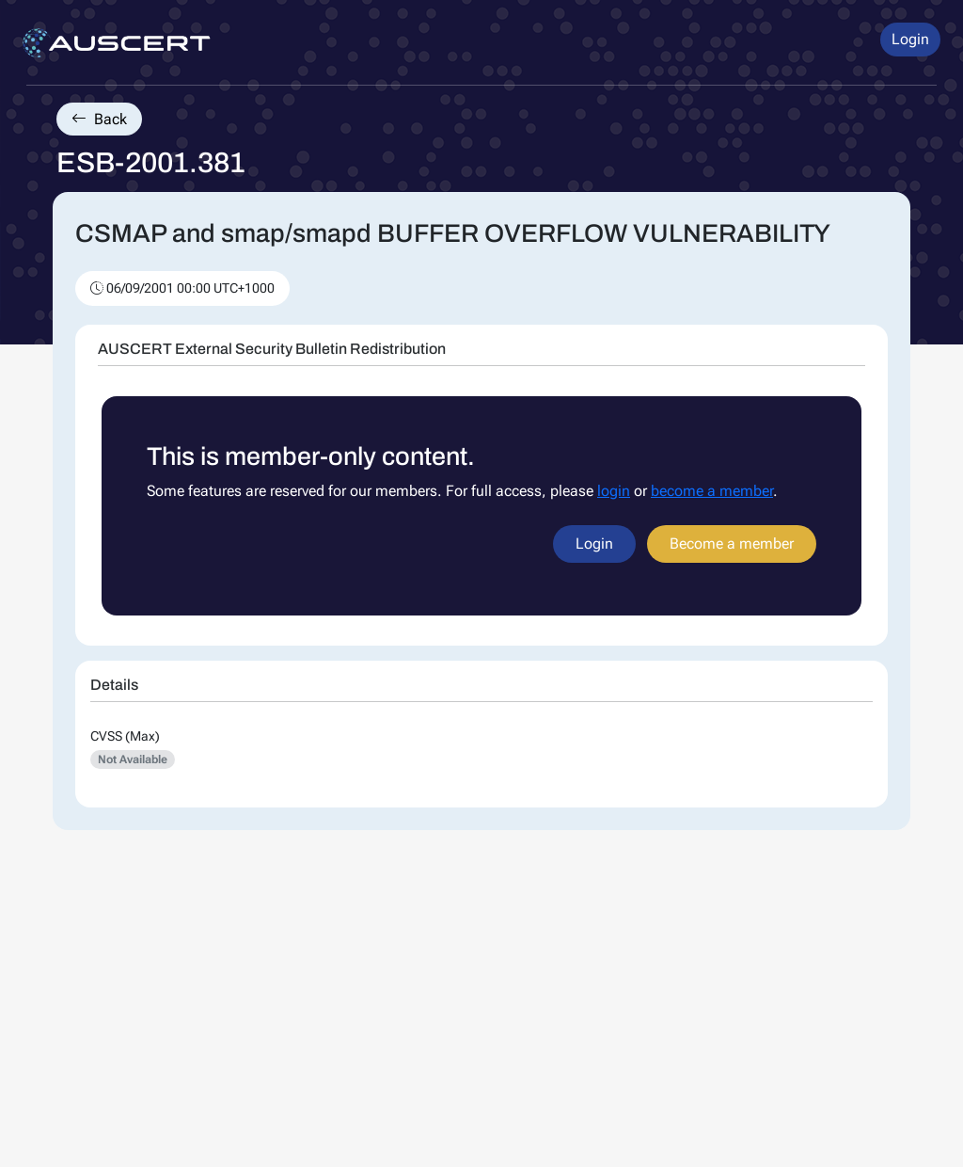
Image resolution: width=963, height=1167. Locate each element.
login (613, 491)
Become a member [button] (732, 543)
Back (99, 119)
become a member (712, 491)
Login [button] (910, 39)
